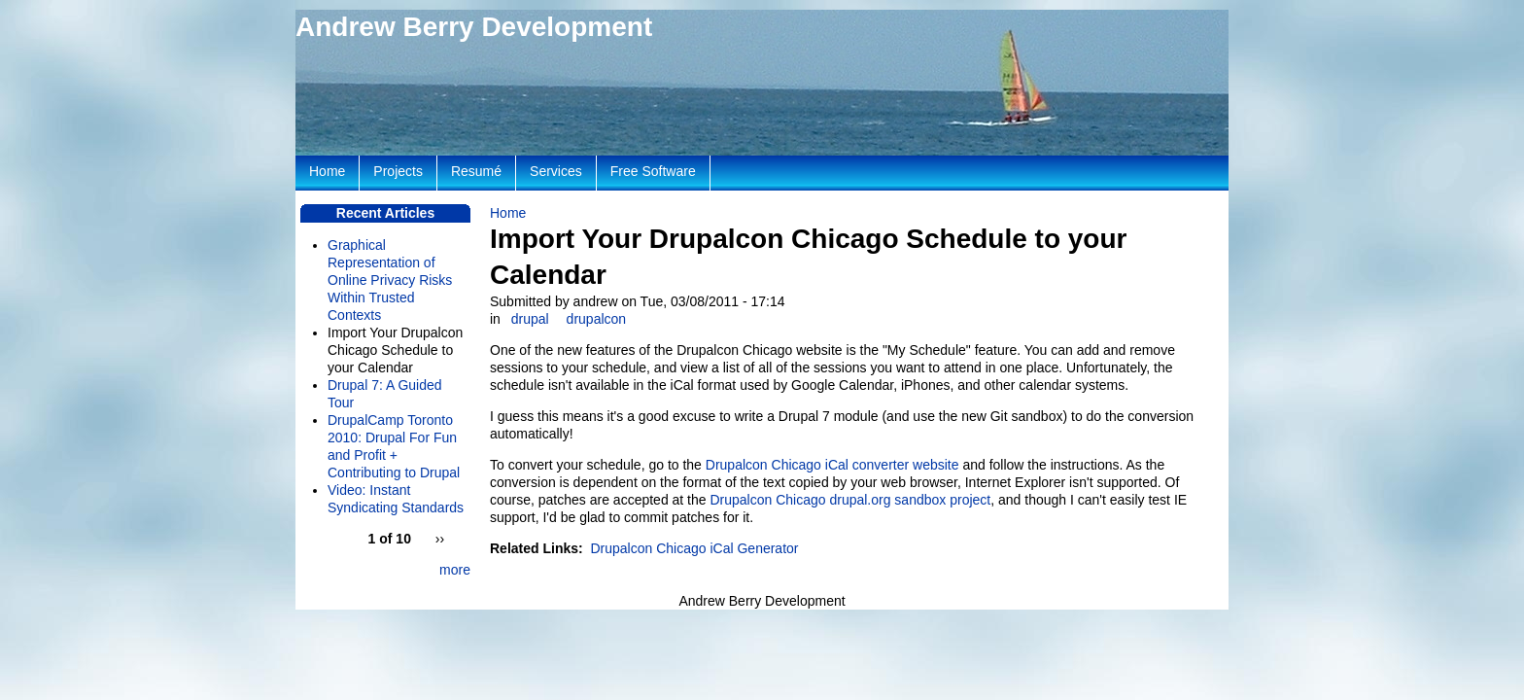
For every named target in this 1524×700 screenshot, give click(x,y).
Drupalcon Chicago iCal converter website (832, 464)
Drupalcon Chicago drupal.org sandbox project (850, 500)
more (454, 570)
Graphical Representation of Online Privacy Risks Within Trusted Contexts (390, 280)
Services (556, 171)
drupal (530, 319)
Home (508, 213)
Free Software (653, 171)
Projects (398, 171)
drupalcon (597, 319)
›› (439, 538)
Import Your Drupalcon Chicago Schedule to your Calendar (395, 350)
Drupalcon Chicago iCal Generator (694, 548)
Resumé (476, 171)
